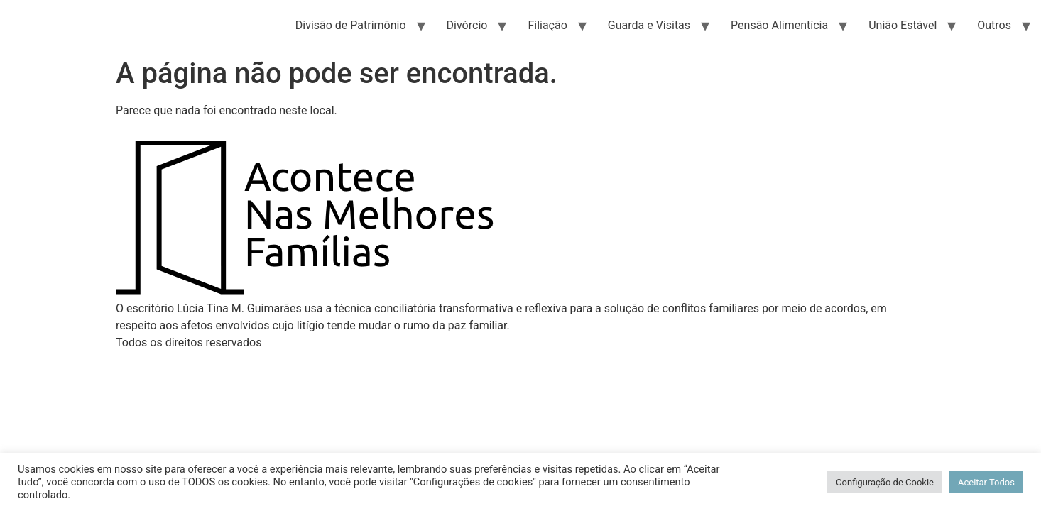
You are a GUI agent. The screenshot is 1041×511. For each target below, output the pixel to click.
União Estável (902, 25)
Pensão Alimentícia (779, 25)
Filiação (547, 25)
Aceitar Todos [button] (986, 482)
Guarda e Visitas (649, 25)
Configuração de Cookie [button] (885, 482)
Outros (994, 25)
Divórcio (467, 25)
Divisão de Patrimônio (350, 25)
